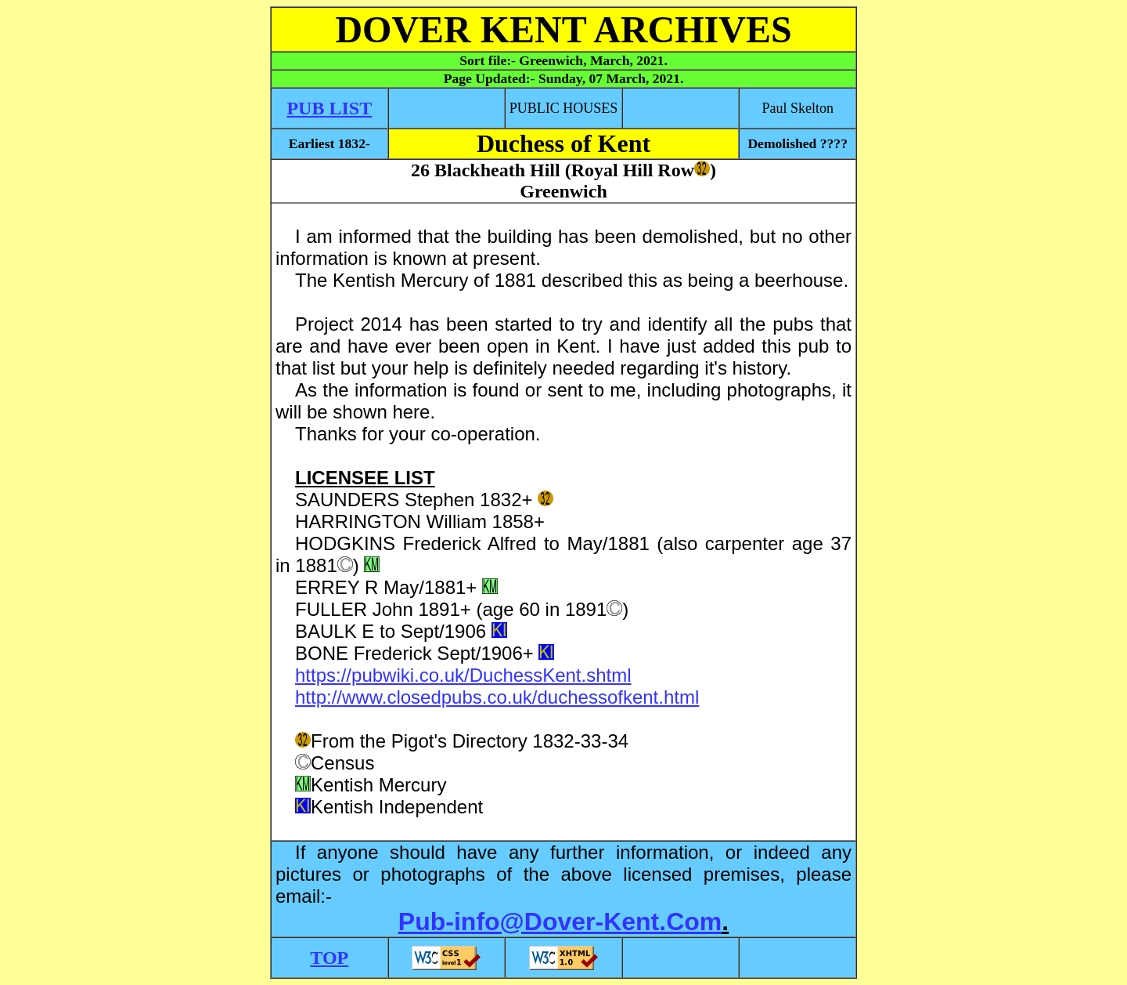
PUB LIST (329, 108)
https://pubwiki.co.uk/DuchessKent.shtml (463, 675)
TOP (329, 957)
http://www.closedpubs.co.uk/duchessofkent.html (497, 697)
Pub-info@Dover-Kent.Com (560, 921)
